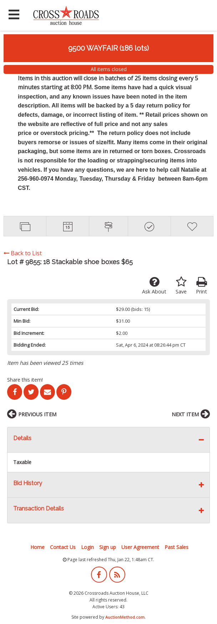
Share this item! (25, 379)
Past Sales (176, 547)
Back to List (23, 253)
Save (181, 285)
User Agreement (140, 547)
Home (37, 547)
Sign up (107, 547)
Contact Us (63, 547)
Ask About (154, 285)
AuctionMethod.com (125, 617)
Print (201, 285)
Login (87, 547)
